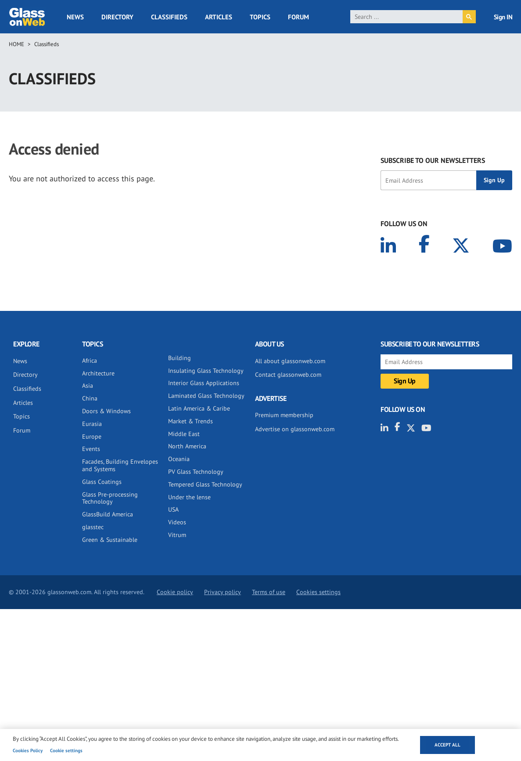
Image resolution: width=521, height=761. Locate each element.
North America (187, 446)
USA (173, 509)
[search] (406, 16)
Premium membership (284, 415)
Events (91, 449)
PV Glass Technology (195, 472)
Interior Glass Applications (203, 383)
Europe (91, 436)
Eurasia (92, 424)
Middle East (184, 434)
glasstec (93, 527)
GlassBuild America (107, 514)
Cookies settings (318, 592)
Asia (87, 386)
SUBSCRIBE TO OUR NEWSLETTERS (433, 160)
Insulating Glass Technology (206, 371)
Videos (177, 522)
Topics (260, 17)
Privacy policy (222, 592)
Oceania (179, 459)
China (89, 398)
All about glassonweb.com (290, 361)
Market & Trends (190, 421)
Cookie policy (175, 592)
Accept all (447, 745)
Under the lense (189, 497)
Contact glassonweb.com (288, 375)
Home (16, 44)
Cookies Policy (28, 750)
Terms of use (268, 592)
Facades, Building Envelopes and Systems (120, 465)
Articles (218, 17)
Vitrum (177, 535)
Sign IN (503, 17)
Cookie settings (66, 750)
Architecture (98, 373)
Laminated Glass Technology (206, 396)
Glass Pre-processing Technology (110, 498)
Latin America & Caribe (199, 408)
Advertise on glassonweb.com (294, 429)
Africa (89, 360)
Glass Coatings (102, 482)
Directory (117, 17)
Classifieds (169, 17)
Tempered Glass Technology (205, 484)
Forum (298, 17)
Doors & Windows (106, 411)
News (75, 17)
